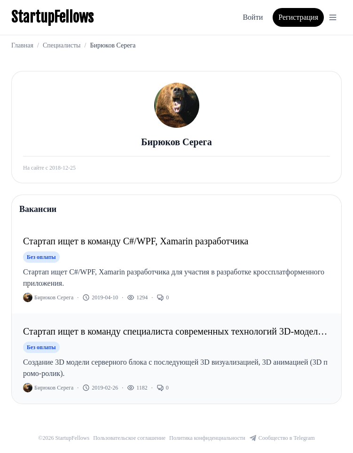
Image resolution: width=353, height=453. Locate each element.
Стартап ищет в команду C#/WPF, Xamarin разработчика (135, 241)
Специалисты (62, 45)
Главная (22, 45)
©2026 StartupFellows (63, 438)
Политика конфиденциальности (207, 438)
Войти (253, 17)
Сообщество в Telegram (282, 438)
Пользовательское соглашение (129, 438)
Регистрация (298, 17)
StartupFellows (52, 17)
